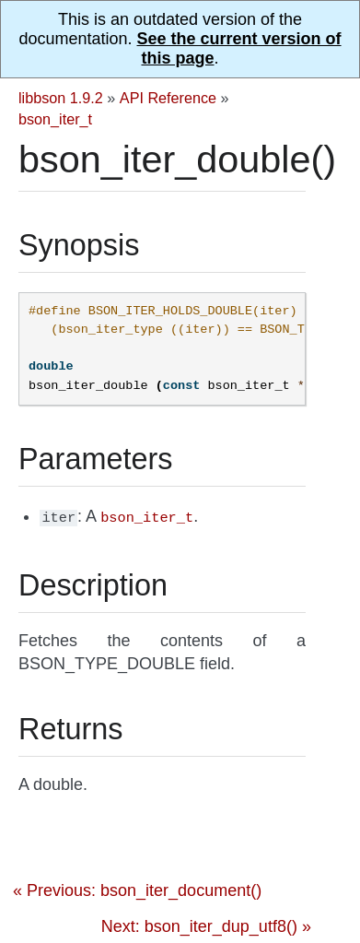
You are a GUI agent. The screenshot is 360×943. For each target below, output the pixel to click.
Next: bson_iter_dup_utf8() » (206, 924)
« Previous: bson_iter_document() (137, 888)
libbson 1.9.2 (60, 97)
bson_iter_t (55, 119)
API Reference (168, 97)
